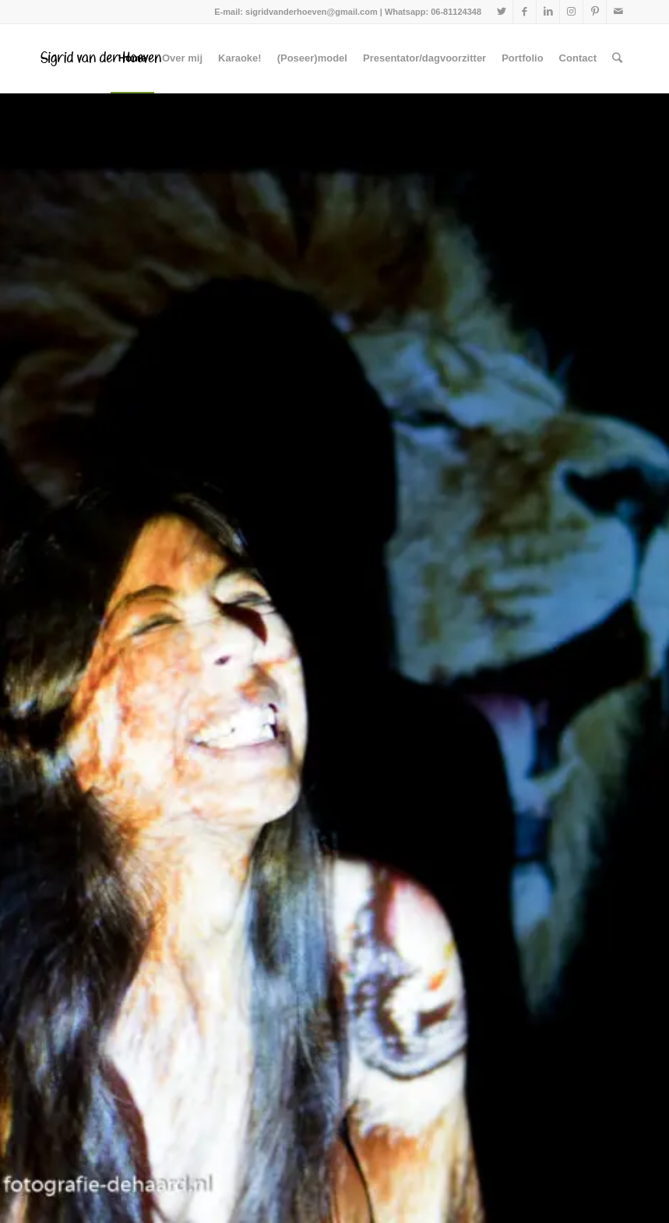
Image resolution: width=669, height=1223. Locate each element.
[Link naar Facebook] (524, 11)
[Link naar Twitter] (501, 11)
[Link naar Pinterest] (594, 11)
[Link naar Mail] (618, 11)
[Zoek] (617, 58)
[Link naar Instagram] (571, 11)
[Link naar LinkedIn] (548, 11)
